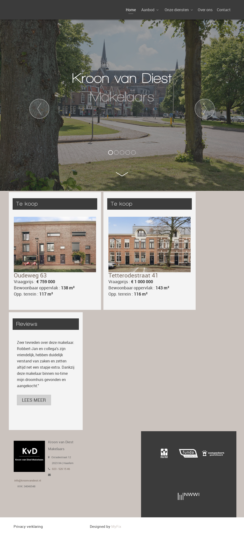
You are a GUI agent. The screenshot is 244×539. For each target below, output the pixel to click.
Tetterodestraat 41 (133, 275)
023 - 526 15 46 (56, 467)
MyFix (116, 526)
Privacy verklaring (28, 526)
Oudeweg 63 (30, 275)
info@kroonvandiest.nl (32, 476)
